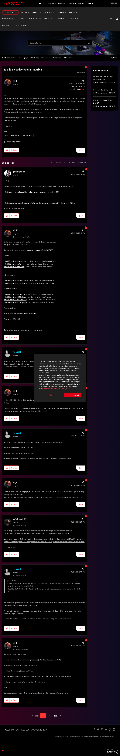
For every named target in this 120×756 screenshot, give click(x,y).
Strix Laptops (15, 135)
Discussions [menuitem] (48, 12)
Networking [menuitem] (5, 25)
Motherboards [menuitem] (33, 19)
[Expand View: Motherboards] (40, 18)
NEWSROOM (24, 730)
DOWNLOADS (62, 3)
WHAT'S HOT (82, 3)
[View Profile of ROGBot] (82, 89)
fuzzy (13, 142)
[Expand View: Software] (40, 12)
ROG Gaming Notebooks (38, 58)
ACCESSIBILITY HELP (39, 730)
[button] (7, 150)
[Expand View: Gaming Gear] (79, 18)
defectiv (8, 142)
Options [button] (114, 58)
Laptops (25, 58)
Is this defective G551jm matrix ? (103, 90)
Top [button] (5, 750)
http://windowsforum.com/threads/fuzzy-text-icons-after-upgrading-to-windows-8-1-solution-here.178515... (39, 203)
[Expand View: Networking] (11, 25)
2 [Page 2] (49, 716)
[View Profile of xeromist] (17, 352)
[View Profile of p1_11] (15, 80)
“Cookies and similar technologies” (44, 384)
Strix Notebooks (27, 135)
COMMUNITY (72, 3)
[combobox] (60, 43)
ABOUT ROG (9, 730)
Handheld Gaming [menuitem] (7, 19)
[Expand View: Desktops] (65, 12)
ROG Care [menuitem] (24, 12)
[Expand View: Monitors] (66, 18)
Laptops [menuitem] (72, 12)
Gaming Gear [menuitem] (73, 19)
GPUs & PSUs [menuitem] (48, 19)
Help (110, 19)
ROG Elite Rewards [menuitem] (21, 25)
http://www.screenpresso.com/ (25, 314)
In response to (22, 237)
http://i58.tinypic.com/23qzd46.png (15, 283)
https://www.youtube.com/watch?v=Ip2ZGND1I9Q (37, 250)
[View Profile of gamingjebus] (19, 171)
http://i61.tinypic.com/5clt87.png (14, 294)
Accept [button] (72, 391)
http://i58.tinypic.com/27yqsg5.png (15, 302)
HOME (17, 730)
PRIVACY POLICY (75, 737)
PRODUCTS (43, 3)
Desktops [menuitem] (61, 12)
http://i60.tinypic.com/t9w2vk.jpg (14, 267)
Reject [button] (47, 391)
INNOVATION (52, 3)
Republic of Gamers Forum (11, 58)
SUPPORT (91, 3)
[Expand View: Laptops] (76, 12)
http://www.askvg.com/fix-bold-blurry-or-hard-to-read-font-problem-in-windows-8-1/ (31, 192)
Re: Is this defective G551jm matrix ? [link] (61, 58)
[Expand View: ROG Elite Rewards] (28, 25)
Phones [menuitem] (21, 19)
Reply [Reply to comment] (81, 216)
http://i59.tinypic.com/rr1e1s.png (14, 264)
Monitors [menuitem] (61, 19)
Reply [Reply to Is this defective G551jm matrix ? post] (81, 150)
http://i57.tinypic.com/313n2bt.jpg (15, 297)
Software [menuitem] (35, 12)
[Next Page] (57, 716)
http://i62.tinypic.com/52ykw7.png (15, 280)
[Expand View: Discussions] (54, 12)
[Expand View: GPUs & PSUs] (54, 18)
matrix (18, 142)
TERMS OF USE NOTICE (62, 737)
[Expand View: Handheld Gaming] (15, 18)
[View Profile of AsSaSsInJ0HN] (19, 519)
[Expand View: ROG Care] (28, 12)
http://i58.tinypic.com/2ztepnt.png (15, 261)
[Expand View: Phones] (25, 18)
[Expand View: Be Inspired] (17, 12)
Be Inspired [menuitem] (10, 12)
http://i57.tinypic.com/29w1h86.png (15, 300)
